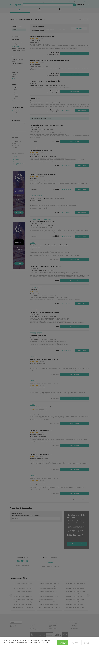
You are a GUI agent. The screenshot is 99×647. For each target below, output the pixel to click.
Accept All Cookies (63, 642)
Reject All (75, 643)
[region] (49, 642)
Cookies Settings (86, 642)
